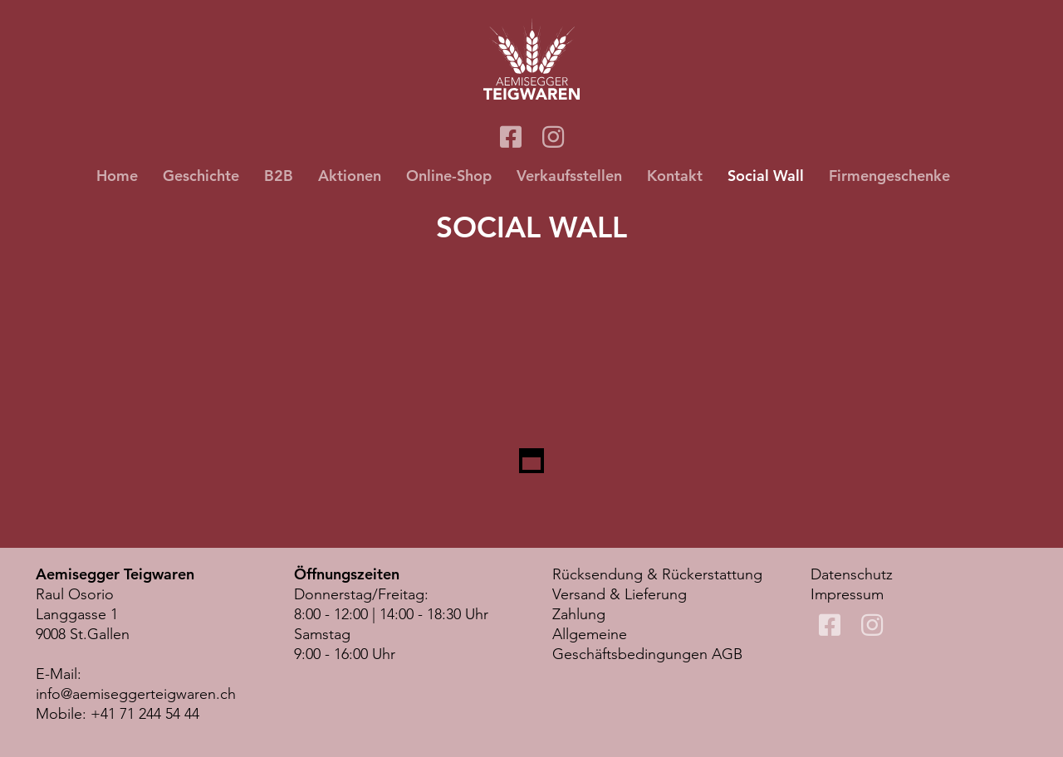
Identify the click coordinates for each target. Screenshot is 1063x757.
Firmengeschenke (889, 175)
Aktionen (349, 175)
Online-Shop (449, 175)
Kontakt (675, 175)
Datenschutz (852, 574)
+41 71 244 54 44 (145, 714)
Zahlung (578, 614)
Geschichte (201, 175)
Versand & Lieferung (619, 594)
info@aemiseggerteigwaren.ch (136, 694)
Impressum (847, 594)
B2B (278, 175)
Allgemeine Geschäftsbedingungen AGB (647, 644)
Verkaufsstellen (569, 175)
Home (117, 175)
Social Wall (765, 175)
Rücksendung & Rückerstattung (657, 574)
